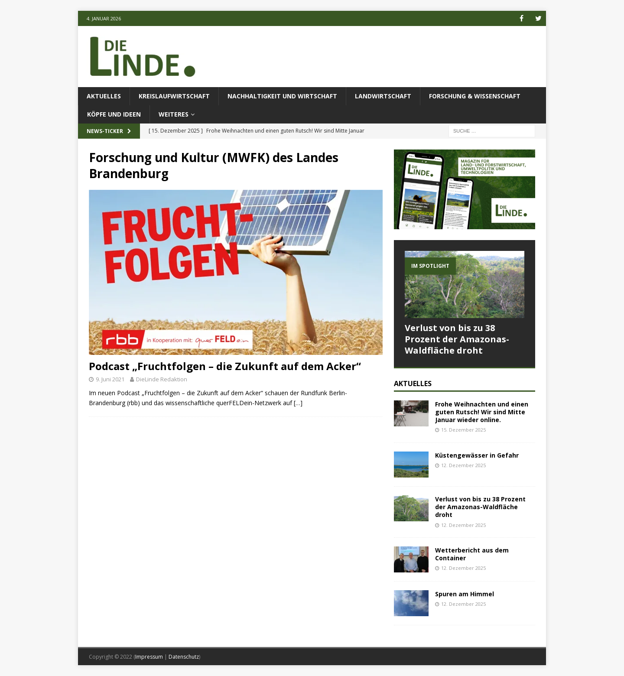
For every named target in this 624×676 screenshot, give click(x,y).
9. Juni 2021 (110, 379)
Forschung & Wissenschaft (474, 96)
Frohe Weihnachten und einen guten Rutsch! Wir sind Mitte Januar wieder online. (481, 412)
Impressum (149, 656)
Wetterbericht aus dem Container (472, 554)
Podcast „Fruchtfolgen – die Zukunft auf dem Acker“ (225, 366)
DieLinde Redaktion (161, 379)
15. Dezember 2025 (463, 429)
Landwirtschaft (383, 96)
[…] (298, 403)
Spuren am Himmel (464, 594)
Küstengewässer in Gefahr (477, 455)
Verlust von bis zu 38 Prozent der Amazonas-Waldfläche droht (457, 339)
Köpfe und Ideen (114, 114)
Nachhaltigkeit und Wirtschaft (282, 96)
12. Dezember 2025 (463, 465)
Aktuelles (104, 96)
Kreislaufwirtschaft (174, 96)
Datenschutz (184, 656)
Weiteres (173, 114)
